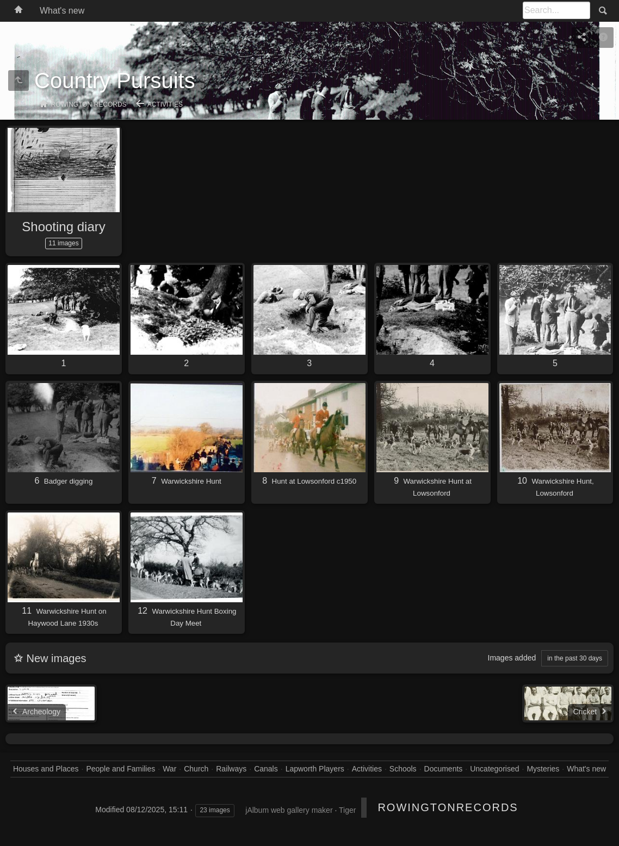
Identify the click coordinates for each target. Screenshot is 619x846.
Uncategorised (494, 768)
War (169, 768)
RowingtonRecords (447, 807)
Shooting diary (63, 226)
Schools (403, 768)
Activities (165, 104)
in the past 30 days (574, 658)
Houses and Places (46, 768)
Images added (512, 657)
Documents (443, 768)
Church (196, 768)
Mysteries (543, 768)
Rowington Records (89, 104)
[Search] (556, 10)
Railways (231, 768)
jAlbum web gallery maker (288, 810)
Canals (266, 768)
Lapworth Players (315, 768)
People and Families (120, 768)
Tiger (347, 810)
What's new (62, 10)
